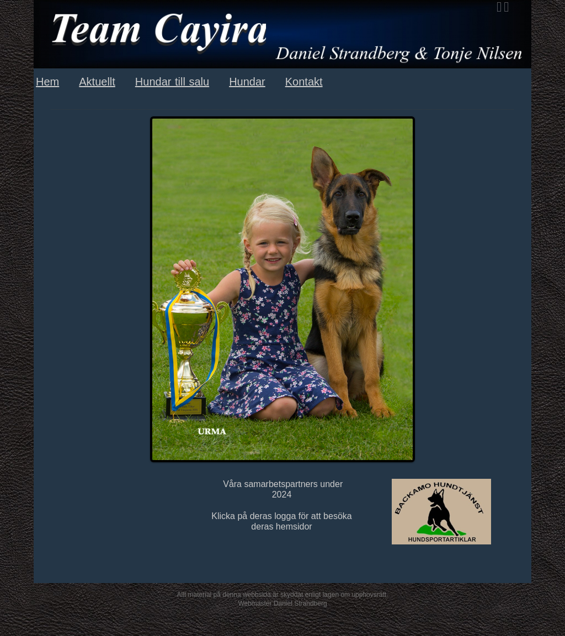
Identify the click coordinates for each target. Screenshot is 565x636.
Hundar (247, 81)
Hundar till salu (172, 81)
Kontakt (304, 81)
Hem (47, 81)
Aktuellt (97, 81)
